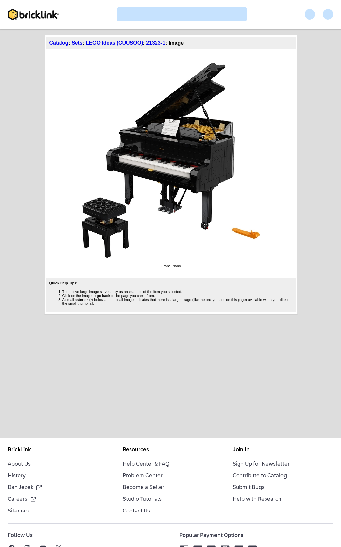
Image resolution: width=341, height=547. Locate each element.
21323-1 (155, 43)
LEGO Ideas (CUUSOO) (114, 43)
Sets (77, 43)
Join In (241, 450)
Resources (136, 450)
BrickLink (19, 450)
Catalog (59, 43)
